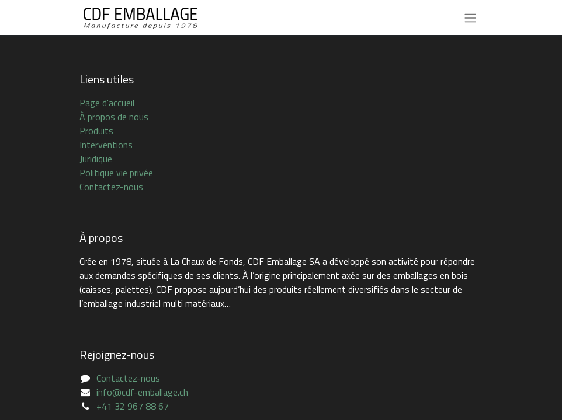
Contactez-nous (111, 187)
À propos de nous (113, 117)
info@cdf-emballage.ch (142, 392)
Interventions (106, 145)
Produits (96, 131)
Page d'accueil (106, 103)
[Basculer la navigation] (470, 17)
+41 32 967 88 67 (132, 406)
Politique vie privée (116, 173)
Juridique (95, 159)
